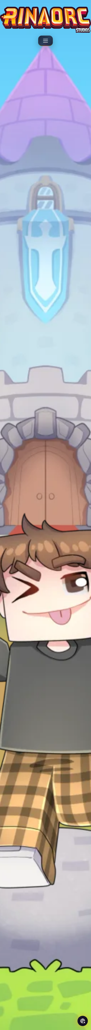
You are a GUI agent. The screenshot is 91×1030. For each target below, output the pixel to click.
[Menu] (45, 41)
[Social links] (82, 1021)
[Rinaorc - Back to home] (45, 20)
